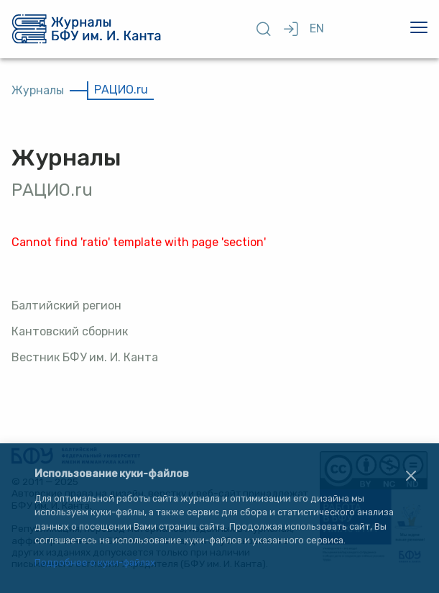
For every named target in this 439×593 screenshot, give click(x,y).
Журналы (37, 90)
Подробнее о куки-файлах (94, 563)
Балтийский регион (66, 305)
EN (317, 28)
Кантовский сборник (69, 331)
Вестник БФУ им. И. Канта (84, 357)
